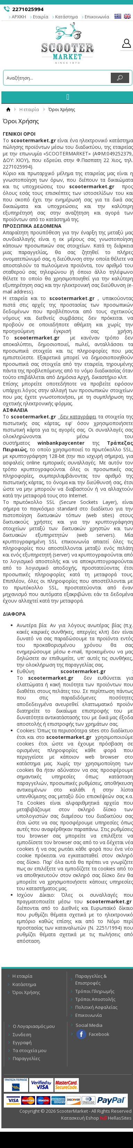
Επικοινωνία (97, 17)
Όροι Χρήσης (26, 992)
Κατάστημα (66, 17)
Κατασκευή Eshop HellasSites (96, 1118)
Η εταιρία (29, 109)
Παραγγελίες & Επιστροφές (91, 979)
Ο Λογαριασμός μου (34, 1026)
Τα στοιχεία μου (30, 1050)
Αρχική (8, 109)
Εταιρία (40, 17)
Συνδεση (22, 1034)
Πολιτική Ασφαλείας (96, 1007)
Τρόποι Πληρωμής (94, 991)
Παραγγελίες (26, 1058)
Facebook (99, 1034)
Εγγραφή (22, 1042)
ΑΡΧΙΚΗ (19, 17)
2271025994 (27, 9)
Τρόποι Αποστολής (95, 999)
